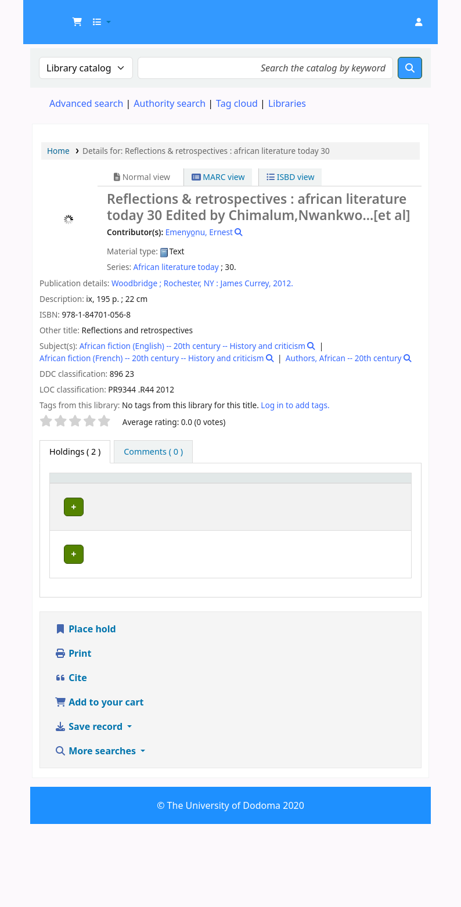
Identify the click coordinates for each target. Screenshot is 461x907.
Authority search (170, 103)
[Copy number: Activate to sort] (333, 489)
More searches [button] (96, 833)
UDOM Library (62, 16)
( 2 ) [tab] (74, 451)
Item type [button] (64, 489)
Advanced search (86, 103)
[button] (77, 22)
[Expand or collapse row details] (387, 545)
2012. (283, 283)
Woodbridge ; (136, 283)
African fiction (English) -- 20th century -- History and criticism (192, 345)
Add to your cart (99, 785)
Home (58, 150)
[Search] (410, 68)
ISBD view (290, 176)
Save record (90, 809)
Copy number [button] (326, 489)
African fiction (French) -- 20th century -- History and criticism (151, 357)
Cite (71, 760)
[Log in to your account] (418, 22)
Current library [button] (116, 489)
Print (73, 736)
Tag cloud (237, 103)
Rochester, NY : (191, 283)
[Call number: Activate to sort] (270, 489)
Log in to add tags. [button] (295, 405)
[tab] (153, 451)
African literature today (176, 266)
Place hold (85, 712)
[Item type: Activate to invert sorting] (73, 489)
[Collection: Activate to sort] (204, 489)
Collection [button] (198, 494)
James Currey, (246, 283)
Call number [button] (258, 489)
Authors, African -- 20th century (344, 357)
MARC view (218, 176)
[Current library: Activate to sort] (133, 489)
